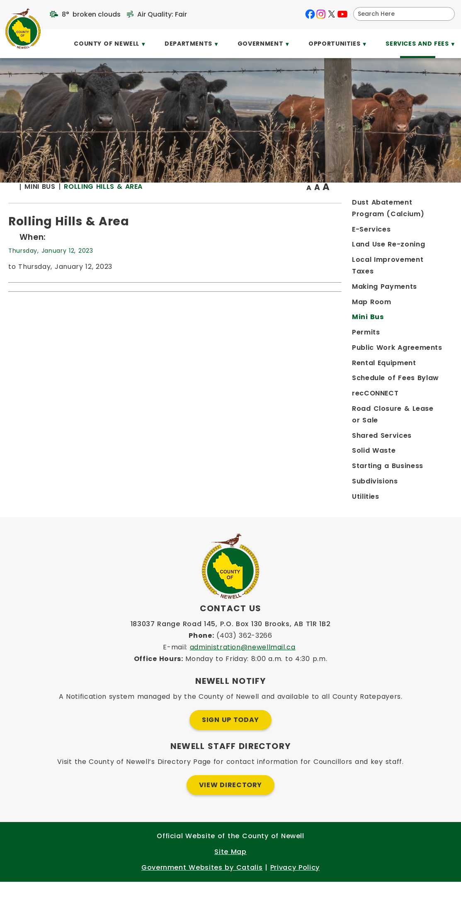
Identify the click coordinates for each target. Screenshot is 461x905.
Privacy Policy (295, 890)
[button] (445, 14)
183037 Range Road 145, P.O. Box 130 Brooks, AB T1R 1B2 (231, 647)
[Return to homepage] (144, 204)
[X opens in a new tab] (332, 14)
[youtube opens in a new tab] (342, 14)
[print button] (432, 204)
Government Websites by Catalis (201, 890)
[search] (399, 14)
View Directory (230, 808)
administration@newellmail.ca (243, 670)
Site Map (230, 875)
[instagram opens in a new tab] (321, 14)
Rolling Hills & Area (231, 203)
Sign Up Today (230, 743)
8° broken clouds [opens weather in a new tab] (91, 14)
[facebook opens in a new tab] (310, 14)
